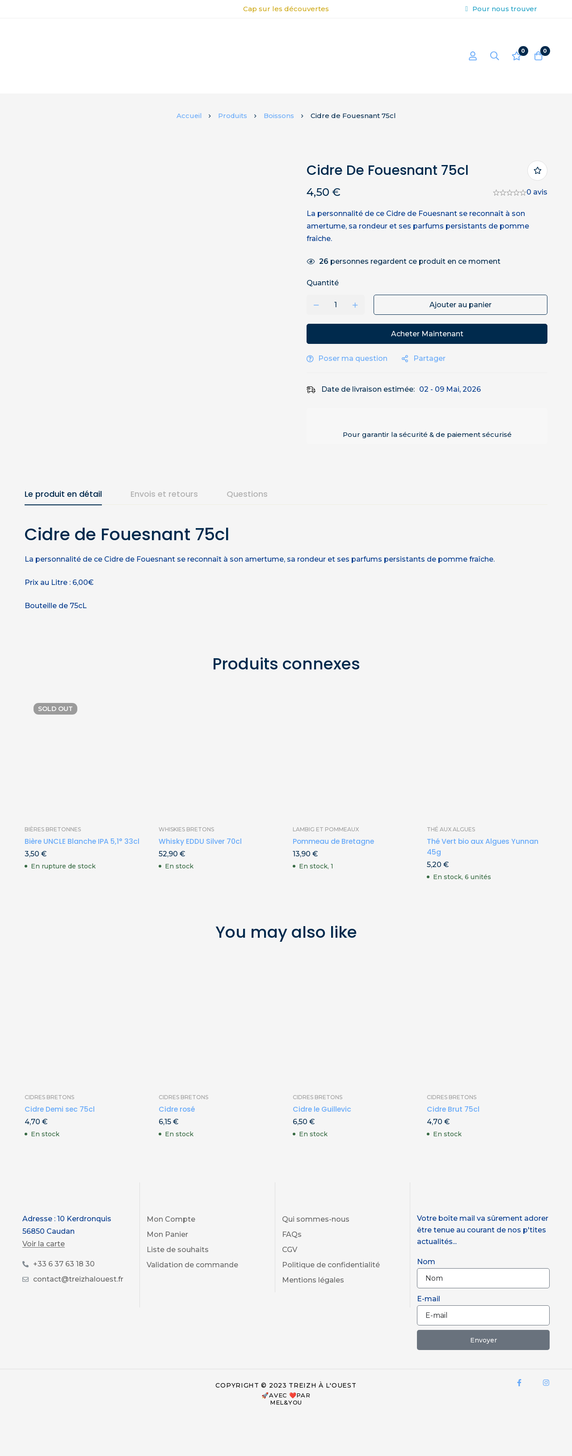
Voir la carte (43, 1244)
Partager (433, 358)
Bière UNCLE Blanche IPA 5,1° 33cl (83, 841)
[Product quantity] (340, 305)
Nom (426, 1261)
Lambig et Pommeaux (326, 829)
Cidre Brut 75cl (453, 1109)
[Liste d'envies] (516, 56)
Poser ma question (356, 358)
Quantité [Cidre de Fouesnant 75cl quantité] (327, 283)
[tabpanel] (286, 567)
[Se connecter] (471, 56)
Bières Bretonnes (53, 829)
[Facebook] (519, 1382)
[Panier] (538, 56)
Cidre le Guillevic (323, 1109)
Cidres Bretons (49, 1097)
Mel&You (286, 1402)
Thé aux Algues (451, 829)
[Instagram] (546, 1382)
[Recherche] (493, 56)
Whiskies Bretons (186, 829)
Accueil (188, 115)
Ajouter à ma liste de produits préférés (537, 171)
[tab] (63, 494)
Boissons (279, 115)
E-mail (428, 1299)
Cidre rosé (177, 1109)
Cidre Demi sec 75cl (60, 1109)
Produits (233, 115)
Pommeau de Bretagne (334, 841)
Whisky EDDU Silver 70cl (200, 841)
